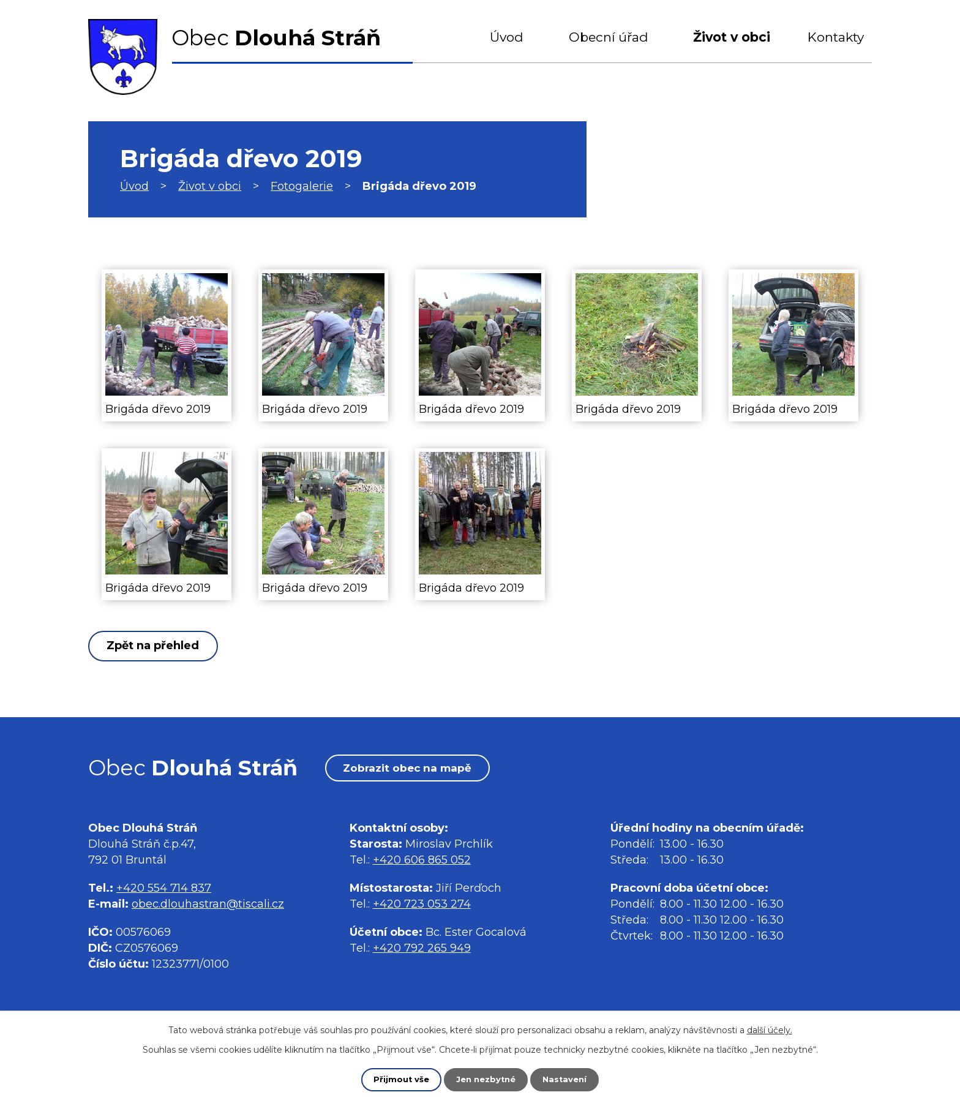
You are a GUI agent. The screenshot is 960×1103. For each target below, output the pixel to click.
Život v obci (731, 37)
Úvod (506, 37)
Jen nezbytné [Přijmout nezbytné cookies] (486, 1079)
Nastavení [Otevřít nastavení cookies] (568, 1079)
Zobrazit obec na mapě (417, 770)
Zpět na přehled (160, 646)
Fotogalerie (302, 186)
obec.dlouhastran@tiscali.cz (208, 908)
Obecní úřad (608, 37)
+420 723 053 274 (422, 908)
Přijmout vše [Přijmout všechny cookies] (398, 1079)
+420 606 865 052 (422, 864)
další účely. (769, 1028)
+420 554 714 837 (163, 891)
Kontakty (836, 37)
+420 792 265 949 (422, 952)
